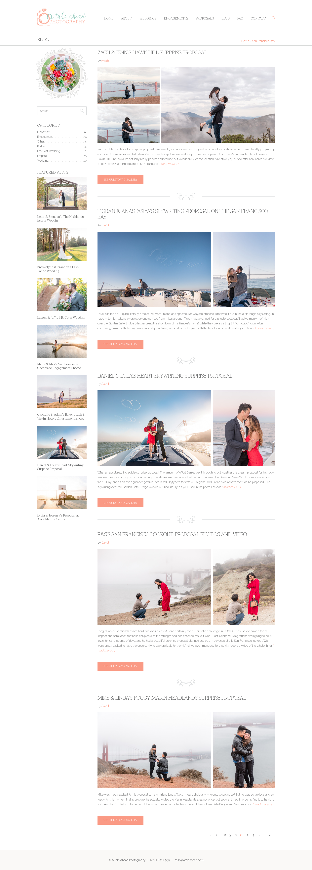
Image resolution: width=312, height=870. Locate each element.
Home (108, 18)
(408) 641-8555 (160, 860)
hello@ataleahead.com (189, 860)
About (126, 18)
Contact (258, 18)
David (105, 226)
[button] (274, 18)
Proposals (205, 18)
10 (235, 835)
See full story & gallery (120, 179)
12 (247, 835)
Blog (225, 18)
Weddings (147, 18)
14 (259, 835)
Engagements (176, 18)
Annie (105, 61)
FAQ (240, 18)
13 (252, 835)
